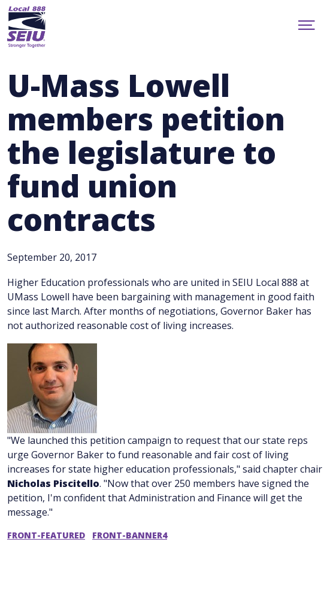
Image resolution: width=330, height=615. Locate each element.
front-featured (46, 535)
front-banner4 (129, 535)
